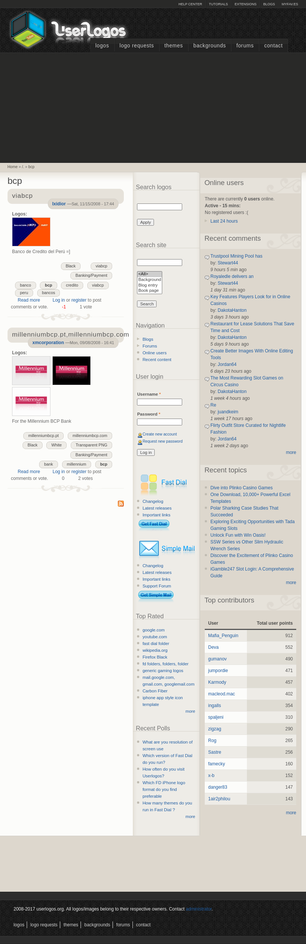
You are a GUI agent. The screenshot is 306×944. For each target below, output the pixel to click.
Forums (245, 46)
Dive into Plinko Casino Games (241, 487)
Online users (155, 353)
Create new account (160, 434)
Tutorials (218, 4)
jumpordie (218, 670)
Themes (173, 46)
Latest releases (157, 508)
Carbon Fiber (155, 691)
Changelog (153, 501)
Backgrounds (209, 46)
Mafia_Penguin (223, 635)
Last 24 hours (224, 221)
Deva (213, 647)
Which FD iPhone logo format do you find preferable (164, 789)
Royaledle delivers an (232, 276)
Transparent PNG (91, 445)
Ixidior (59, 203)
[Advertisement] (153, 106)
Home (13, 167)
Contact (273, 46)
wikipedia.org (155, 650)
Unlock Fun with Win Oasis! (238, 535)
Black (71, 266)
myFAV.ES (290, 4)
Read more (29, 300)
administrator (199, 909)
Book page (149, 291)
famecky (216, 763)
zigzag (214, 729)
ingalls (214, 705)
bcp (31, 167)
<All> (149, 274)
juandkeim (228, 411)
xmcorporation (48, 342)
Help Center (190, 4)
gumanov (217, 659)
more (190, 711)
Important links (157, 515)
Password (148, 414)
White (56, 445)
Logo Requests (136, 46)
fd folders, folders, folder (166, 664)
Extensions (245, 4)
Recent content (157, 359)
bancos (48, 292)
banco (25, 285)
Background (149, 280)
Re (213, 405)
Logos (102, 46)
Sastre (214, 752)
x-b (211, 775)
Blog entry (149, 285)
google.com (154, 630)
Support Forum (157, 586)
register (79, 300)
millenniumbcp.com (90, 435)
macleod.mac (221, 694)
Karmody (217, 682)
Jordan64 (227, 364)
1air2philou (219, 798)
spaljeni (216, 717)
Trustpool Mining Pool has (236, 256)
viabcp (101, 266)
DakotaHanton (232, 310)
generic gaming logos (163, 670)
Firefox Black (155, 657)
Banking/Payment (91, 275)
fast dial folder (156, 643)
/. (23, 167)
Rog (212, 740)
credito (72, 285)
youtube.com (155, 636)
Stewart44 (228, 263)
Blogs (269, 4)
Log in (59, 300)
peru (24, 292)
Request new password (163, 441)
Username (149, 394)
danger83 (217, 787)
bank (48, 464)
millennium (77, 464)
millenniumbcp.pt (43, 435)
